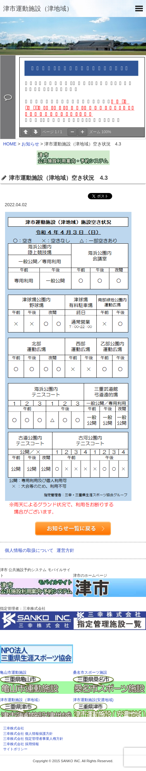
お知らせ (30, 143)
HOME (9, 143)
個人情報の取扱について (29, 550)
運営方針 (65, 550)
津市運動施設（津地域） (38, 8)
